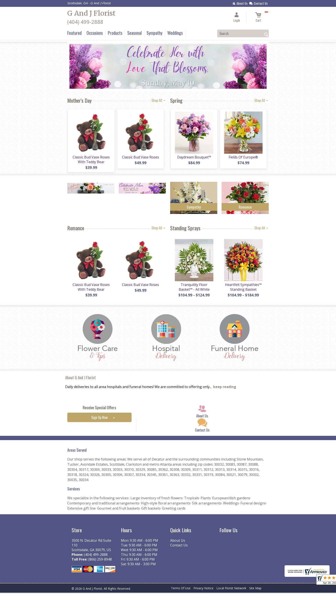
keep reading (224, 388)
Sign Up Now (99, 418)
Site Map (255, 590)
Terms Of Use (180, 590)
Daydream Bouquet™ (194, 157)
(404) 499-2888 (85, 21)
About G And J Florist (80, 379)
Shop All (159, 100)
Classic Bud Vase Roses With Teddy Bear (91, 160)
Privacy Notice (203, 590)
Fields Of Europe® (243, 157)
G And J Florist (91, 13)
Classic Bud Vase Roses (140, 157)
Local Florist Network (231, 590)
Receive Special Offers (99, 409)
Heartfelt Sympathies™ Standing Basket (243, 288)
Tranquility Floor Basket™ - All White (193, 288)
